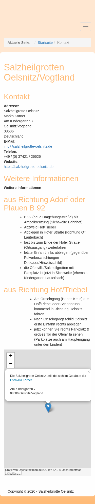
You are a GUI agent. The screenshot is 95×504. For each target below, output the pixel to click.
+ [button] (10, 356)
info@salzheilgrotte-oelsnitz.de (28, 146)
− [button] (10, 364)
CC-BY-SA (49, 469)
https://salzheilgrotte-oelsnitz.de (28, 167)
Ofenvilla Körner (21, 380)
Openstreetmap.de (30, 469)
